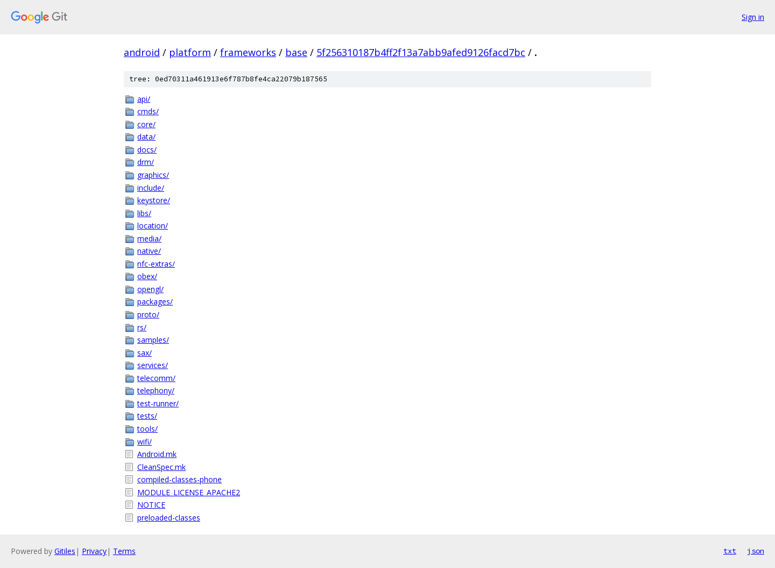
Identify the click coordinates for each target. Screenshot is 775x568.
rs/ (141, 327)
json (755, 551)
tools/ (147, 429)
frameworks (248, 52)
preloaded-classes (168, 517)
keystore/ (153, 200)
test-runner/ (158, 403)
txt (729, 551)
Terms (124, 551)
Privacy (94, 551)
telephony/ (155, 390)
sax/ (144, 353)
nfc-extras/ (156, 264)
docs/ (147, 149)
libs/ (144, 213)
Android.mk (157, 454)
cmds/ (148, 111)
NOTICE (151, 505)
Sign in (753, 17)
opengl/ (150, 289)
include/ (150, 188)
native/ (149, 251)
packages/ (155, 301)
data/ (146, 136)
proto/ (148, 314)
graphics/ (153, 175)
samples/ (153, 340)
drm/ (145, 162)
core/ (146, 124)
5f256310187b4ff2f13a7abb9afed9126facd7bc (420, 52)
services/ (152, 365)
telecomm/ (156, 378)
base (296, 52)
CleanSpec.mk (161, 467)
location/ (152, 225)
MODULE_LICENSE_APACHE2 (188, 492)
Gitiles (64, 551)
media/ (149, 238)
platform (190, 52)
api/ (143, 99)
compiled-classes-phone (179, 479)
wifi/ (144, 442)
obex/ (147, 276)
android (142, 52)
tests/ (147, 416)
